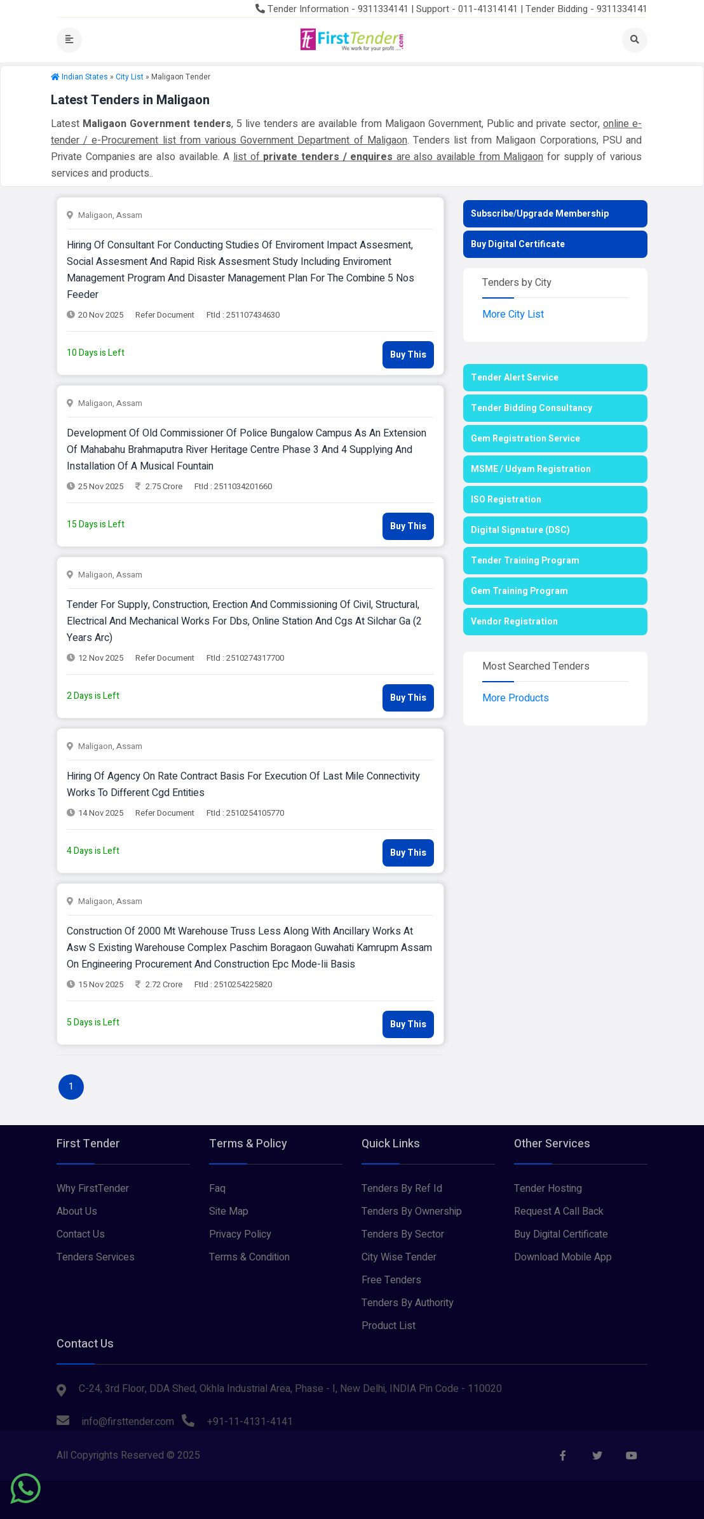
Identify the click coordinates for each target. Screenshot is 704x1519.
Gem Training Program (519, 591)
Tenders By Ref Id (402, 1188)
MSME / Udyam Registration (531, 469)
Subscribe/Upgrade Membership (540, 213)
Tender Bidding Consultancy (531, 408)
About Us (77, 1211)
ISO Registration (506, 499)
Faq (217, 1188)
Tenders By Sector (403, 1234)
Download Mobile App (563, 1257)
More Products (515, 698)
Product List (389, 1325)
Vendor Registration (514, 621)
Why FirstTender (93, 1188)
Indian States (85, 77)
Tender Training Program (525, 560)
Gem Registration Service (525, 438)
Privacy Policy (240, 1234)
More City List (513, 314)
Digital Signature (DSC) (520, 530)
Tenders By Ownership (412, 1211)
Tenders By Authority (408, 1303)
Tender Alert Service (514, 377)
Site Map (228, 1211)
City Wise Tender (399, 1257)
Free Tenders (391, 1280)
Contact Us (81, 1234)
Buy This (408, 354)
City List (130, 77)
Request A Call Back (559, 1211)
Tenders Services (96, 1257)
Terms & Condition (249, 1257)
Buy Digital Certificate (518, 244)
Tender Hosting (548, 1188)
